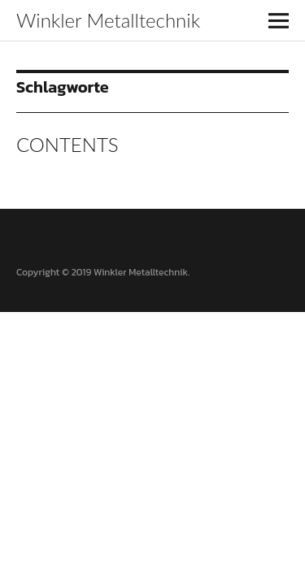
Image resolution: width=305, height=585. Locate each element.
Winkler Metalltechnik (108, 20)
